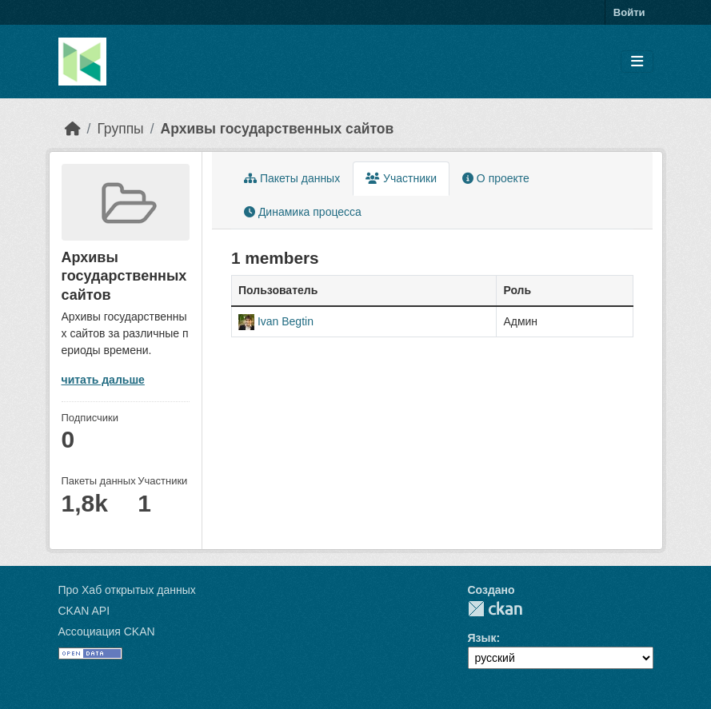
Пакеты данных (292, 178)
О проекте (495, 178)
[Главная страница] (73, 129)
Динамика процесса (302, 211)
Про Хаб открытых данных (127, 590)
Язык (482, 637)
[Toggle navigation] (637, 62)
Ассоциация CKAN (106, 631)
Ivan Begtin (286, 321)
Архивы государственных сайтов (277, 129)
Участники (401, 178)
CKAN (495, 608)
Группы (120, 129)
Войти (629, 12)
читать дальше (103, 379)
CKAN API (84, 610)
